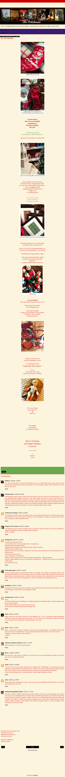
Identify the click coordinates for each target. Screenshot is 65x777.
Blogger (36, 775)
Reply (6, 489)
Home (32, 747)
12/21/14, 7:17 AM (28, 691)
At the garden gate (10, 570)
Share (3, 471)
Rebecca (7, 480)
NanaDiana (8, 585)
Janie (6, 680)
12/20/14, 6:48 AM (19, 494)
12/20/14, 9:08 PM (14, 653)
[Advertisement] (32, 5)
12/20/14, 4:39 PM (13, 614)
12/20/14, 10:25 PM (14, 664)
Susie (6, 614)
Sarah (6, 664)
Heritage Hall (8, 539)
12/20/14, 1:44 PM (21, 570)
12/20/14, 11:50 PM (14, 680)
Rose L (7, 653)
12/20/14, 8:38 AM (24, 526)
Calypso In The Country (12, 526)
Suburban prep (9, 597)
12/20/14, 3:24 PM (16, 585)
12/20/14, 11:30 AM (18, 539)
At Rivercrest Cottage (11, 513)
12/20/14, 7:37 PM (27, 643)
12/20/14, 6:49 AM (23, 513)
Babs (6, 627)
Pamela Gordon (9, 494)
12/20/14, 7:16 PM (13, 627)
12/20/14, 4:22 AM (15, 480)
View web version (32, 750)
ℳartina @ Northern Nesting (13, 643)
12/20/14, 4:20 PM (19, 597)
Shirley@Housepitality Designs (14, 691)
